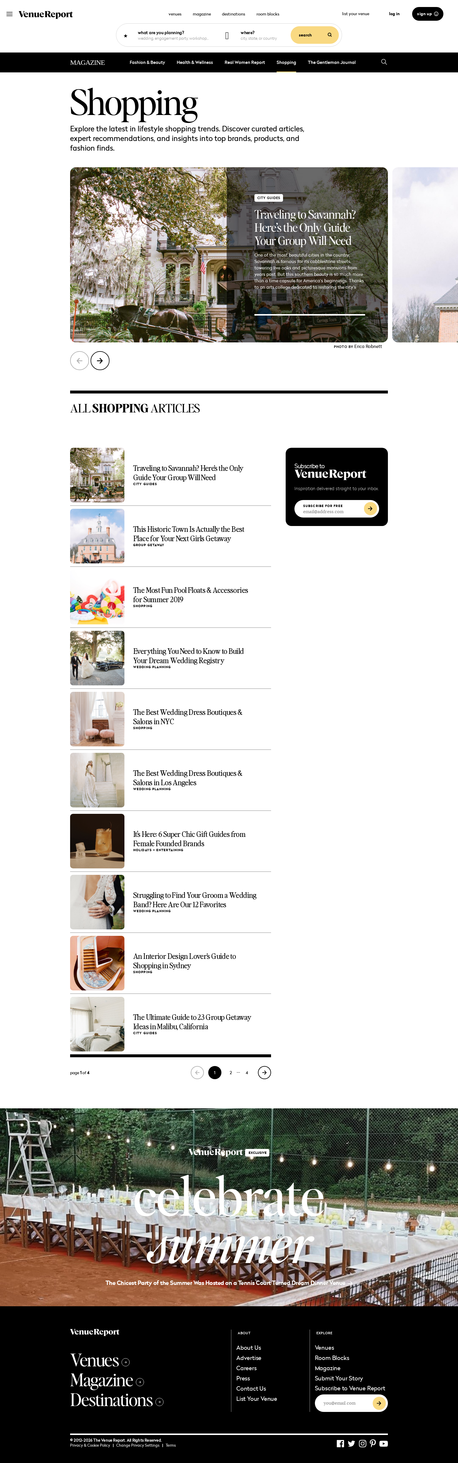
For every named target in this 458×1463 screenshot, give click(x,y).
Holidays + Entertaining (158, 850)
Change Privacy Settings (139, 1445)
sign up (427, 14)
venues (175, 14)
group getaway (148, 545)
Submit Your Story (339, 1378)
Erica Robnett (368, 346)
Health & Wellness (195, 62)
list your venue (359, 13)
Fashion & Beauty (147, 62)
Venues (100, 1359)
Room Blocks (332, 1358)
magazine (202, 14)
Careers (246, 1368)
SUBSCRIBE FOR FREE (323, 506)
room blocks (267, 14)
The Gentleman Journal (332, 62)
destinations (233, 14)
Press (243, 1378)
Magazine (107, 1379)
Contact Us (251, 1388)
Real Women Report (245, 62)
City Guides (268, 198)
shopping (286, 62)
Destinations (117, 1399)
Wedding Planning (152, 667)
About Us (248, 1347)
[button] (100, 360)
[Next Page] (264, 1072)
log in (394, 14)
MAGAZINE (87, 62)
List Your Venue (256, 1398)
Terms (171, 1445)
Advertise (248, 1358)
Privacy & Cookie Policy (92, 1445)
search (315, 35)
